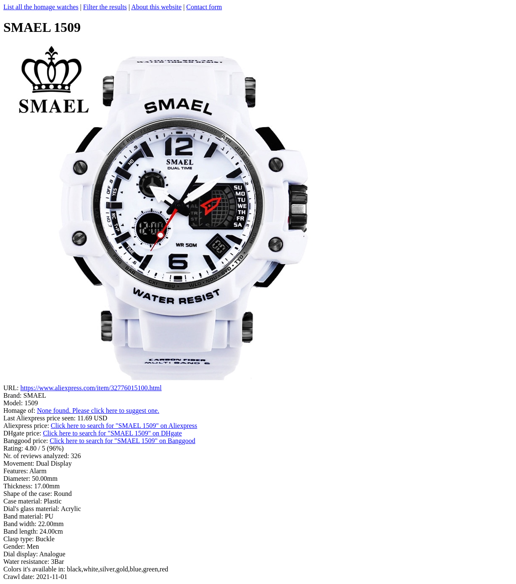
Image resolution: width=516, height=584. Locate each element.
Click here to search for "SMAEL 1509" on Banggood (122, 440)
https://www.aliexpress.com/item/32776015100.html (90, 387)
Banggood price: (26, 440)
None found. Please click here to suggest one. (98, 410)
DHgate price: (23, 433)
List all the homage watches (41, 6)
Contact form (204, 6)
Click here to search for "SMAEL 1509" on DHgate (112, 433)
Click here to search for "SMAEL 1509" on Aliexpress (124, 425)
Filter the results (105, 6)
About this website (156, 6)
